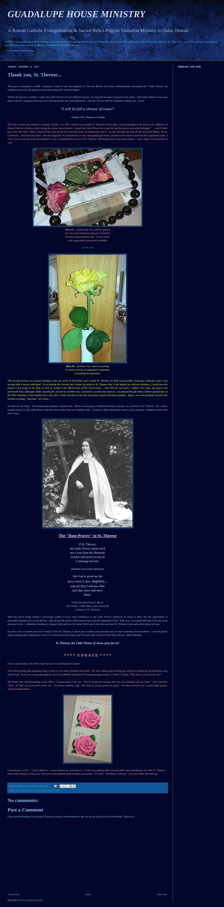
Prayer (50, 790)
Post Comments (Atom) (32, 900)
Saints (56, 790)
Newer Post (13, 894)
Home (88, 894)
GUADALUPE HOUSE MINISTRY (76, 14)
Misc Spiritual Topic (24, 790)
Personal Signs (40, 790)
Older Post (162, 894)
